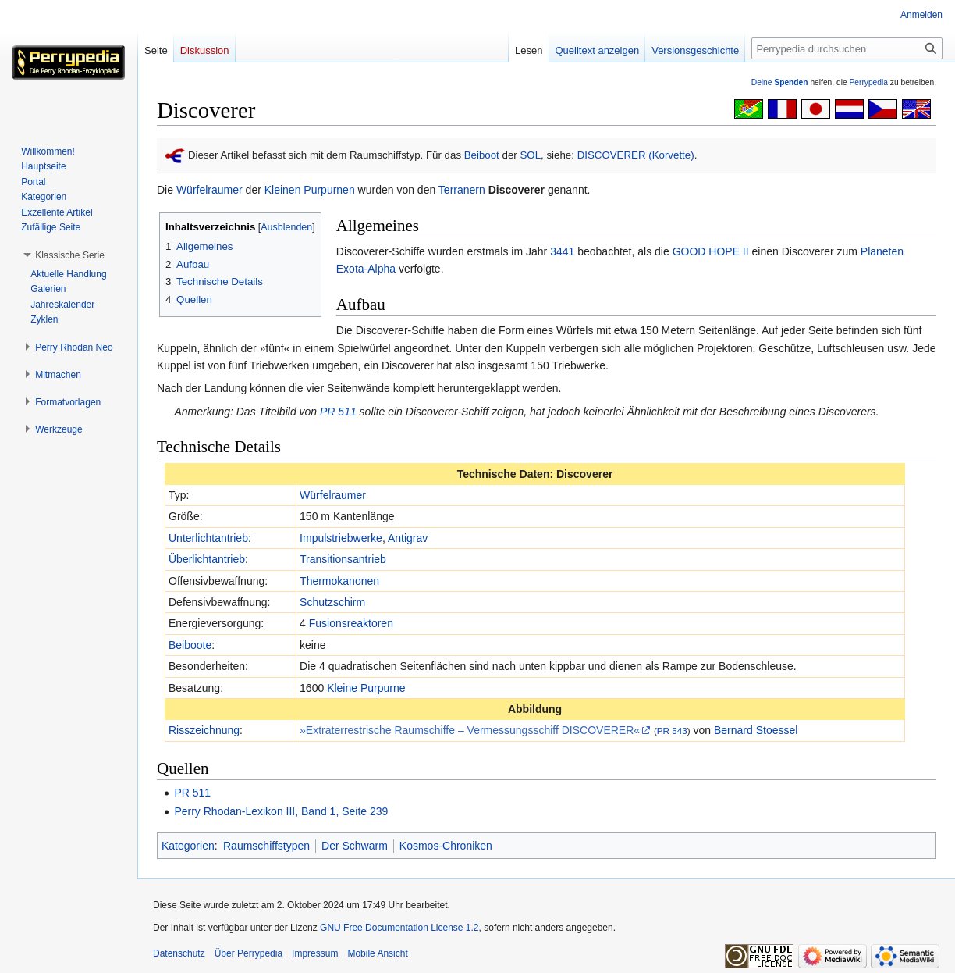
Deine (779, 82)
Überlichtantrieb (207, 559)
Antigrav (408, 538)
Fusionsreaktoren (351, 623)
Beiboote (190, 645)
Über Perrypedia (248, 953)
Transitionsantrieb (343, 559)
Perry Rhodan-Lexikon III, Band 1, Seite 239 (281, 811)
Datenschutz (179, 953)
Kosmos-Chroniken (445, 845)
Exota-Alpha (366, 268)
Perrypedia (868, 82)
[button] (70, 255)
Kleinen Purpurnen (309, 190)
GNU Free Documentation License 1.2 (399, 927)
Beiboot (481, 155)
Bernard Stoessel (755, 730)
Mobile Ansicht (377, 953)
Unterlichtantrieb (208, 538)
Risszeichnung (204, 730)
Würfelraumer (209, 190)
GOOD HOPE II (711, 251)
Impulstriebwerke (341, 538)
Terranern (461, 190)
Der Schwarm (354, 845)
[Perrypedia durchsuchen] (847, 48)
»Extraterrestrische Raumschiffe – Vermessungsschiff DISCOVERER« (470, 730)
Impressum (315, 953)
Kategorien (188, 845)
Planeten (882, 251)
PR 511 (338, 411)
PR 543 (672, 730)
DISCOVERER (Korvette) (635, 155)
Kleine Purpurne (366, 688)
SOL (530, 155)
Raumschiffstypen (266, 845)
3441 (562, 251)
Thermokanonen (339, 581)
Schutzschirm (332, 602)
